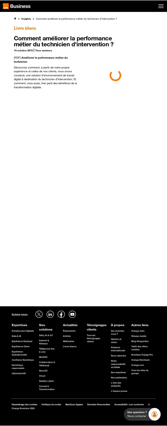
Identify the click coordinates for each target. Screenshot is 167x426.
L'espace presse (119, 390)
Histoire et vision (116, 341)
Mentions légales (74, 404)
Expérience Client (20, 346)
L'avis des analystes (116, 384)
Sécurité (43, 370)
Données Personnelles (98, 404)
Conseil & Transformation (47, 388)
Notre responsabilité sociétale (118, 363)
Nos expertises (118, 372)
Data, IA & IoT (46, 335)
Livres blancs (69, 346)
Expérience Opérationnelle (19, 353)
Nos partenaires (119, 377)
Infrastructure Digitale (23, 330)
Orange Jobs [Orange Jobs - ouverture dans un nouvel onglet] (137, 330)
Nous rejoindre (118, 355)
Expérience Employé (22, 341)
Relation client (46, 380)
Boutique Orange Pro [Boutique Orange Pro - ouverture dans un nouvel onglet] (142, 354)
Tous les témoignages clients (93, 338)
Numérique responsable (18, 367)
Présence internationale (118, 349)
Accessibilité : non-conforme (129, 404)
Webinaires (68, 341)
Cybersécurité (19, 373)
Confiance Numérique (23, 359)
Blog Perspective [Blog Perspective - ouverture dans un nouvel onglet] (140, 341)
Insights (26, 18)
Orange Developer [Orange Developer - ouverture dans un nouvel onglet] (140, 359)
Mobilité (43, 356)
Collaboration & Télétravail (47, 364)
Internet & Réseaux (44, 342)
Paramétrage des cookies (24, 404)
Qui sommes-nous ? (118, 332)
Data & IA (16, 336)
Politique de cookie (51, 404)
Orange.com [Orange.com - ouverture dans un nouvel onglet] (137, 365)
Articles (67, 336)
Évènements (69, 330)
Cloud (42, 375)
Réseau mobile (138, 336)
